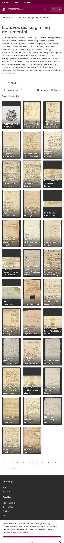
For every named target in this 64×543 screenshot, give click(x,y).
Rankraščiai (7, 507)
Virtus (5, 515)
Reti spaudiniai (8, 503)
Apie (17, 2)
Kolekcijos (7, 2)
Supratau (32, 540)
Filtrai (12, 83)
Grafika (5, 511)
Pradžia (9, 17)
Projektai (26, 2)
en (54, 9)
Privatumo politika (19, 534)
